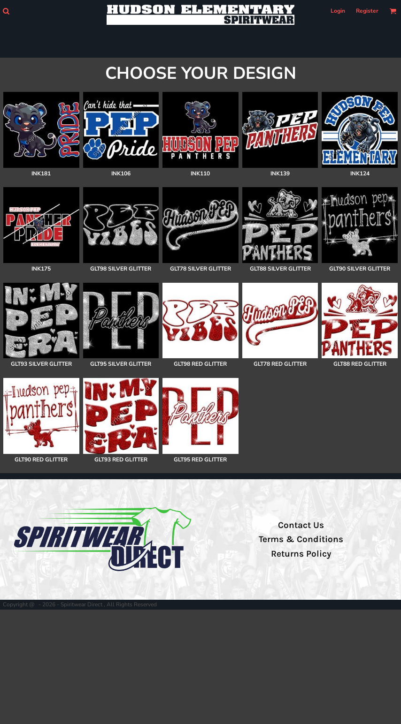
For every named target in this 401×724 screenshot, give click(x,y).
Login (338, 11)
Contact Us (301, 525)
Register (367, 11)
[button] (5, 11)
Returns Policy (301, 554)
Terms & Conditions (301, 539)
